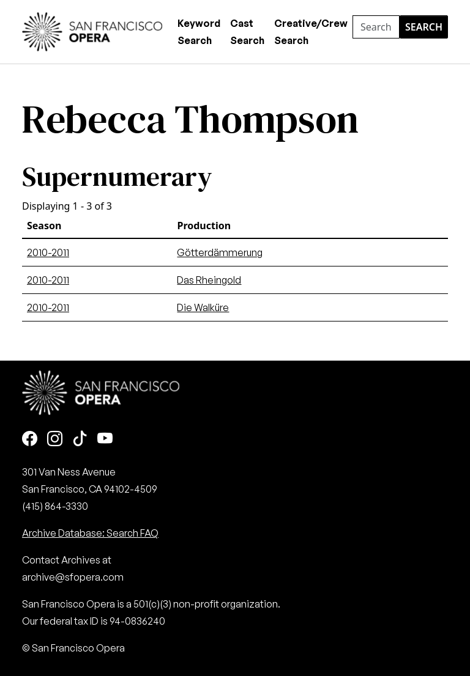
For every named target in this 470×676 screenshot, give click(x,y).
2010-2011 (48, 252)
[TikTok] (80, 439)
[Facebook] (29, 439)
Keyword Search (198, 31)
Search (423, 27)
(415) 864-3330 (55, 506)
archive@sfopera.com (73, 577)
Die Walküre (203, 307)
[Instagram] (54, 439)
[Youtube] (105, 439)
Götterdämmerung (220, 252)
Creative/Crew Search (311, 31)
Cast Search (247, 31)
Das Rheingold (209, 280)
